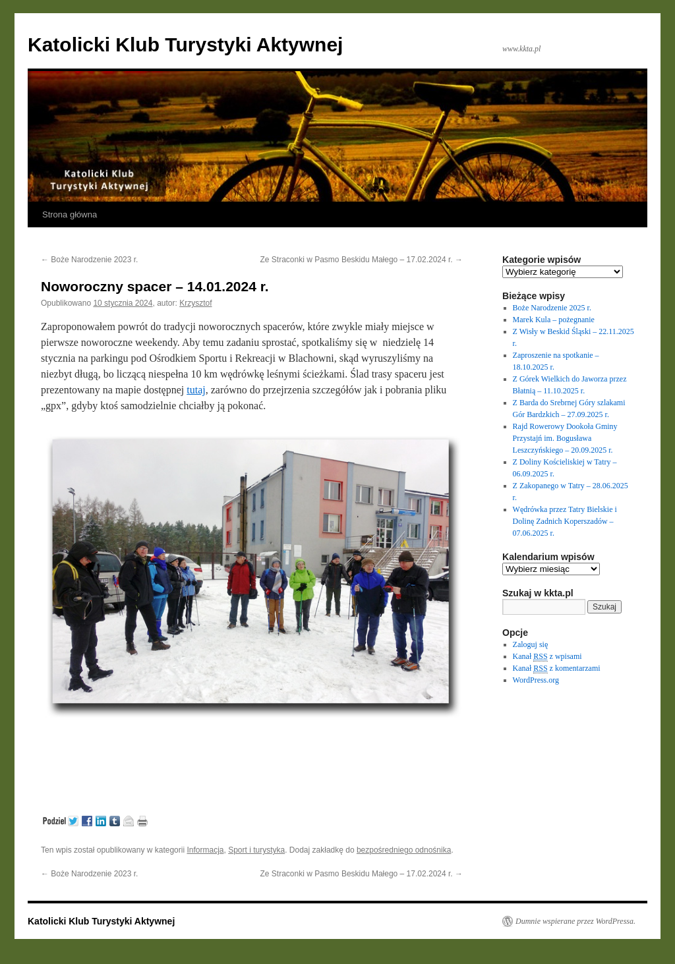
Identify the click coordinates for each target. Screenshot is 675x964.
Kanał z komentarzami (557, 668)
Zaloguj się (530, 644)
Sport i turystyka (256, 850)
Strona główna (69, 214)
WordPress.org (536, 680)
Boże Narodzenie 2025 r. (552, 307)
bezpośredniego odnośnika (404, 850)
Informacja (205, 850)
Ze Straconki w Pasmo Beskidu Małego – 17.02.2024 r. (361, 259)
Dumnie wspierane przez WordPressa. (575, 921)
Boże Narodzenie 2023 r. (89, 259)
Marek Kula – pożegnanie (554, 319)
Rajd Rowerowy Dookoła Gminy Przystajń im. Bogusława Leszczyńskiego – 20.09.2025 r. (565, 438)
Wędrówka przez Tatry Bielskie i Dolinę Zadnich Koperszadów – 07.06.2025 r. (565, 521)
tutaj (196, 389)
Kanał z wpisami (547, 657)
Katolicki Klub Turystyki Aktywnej (185, 44)
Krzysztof (195, 303)
